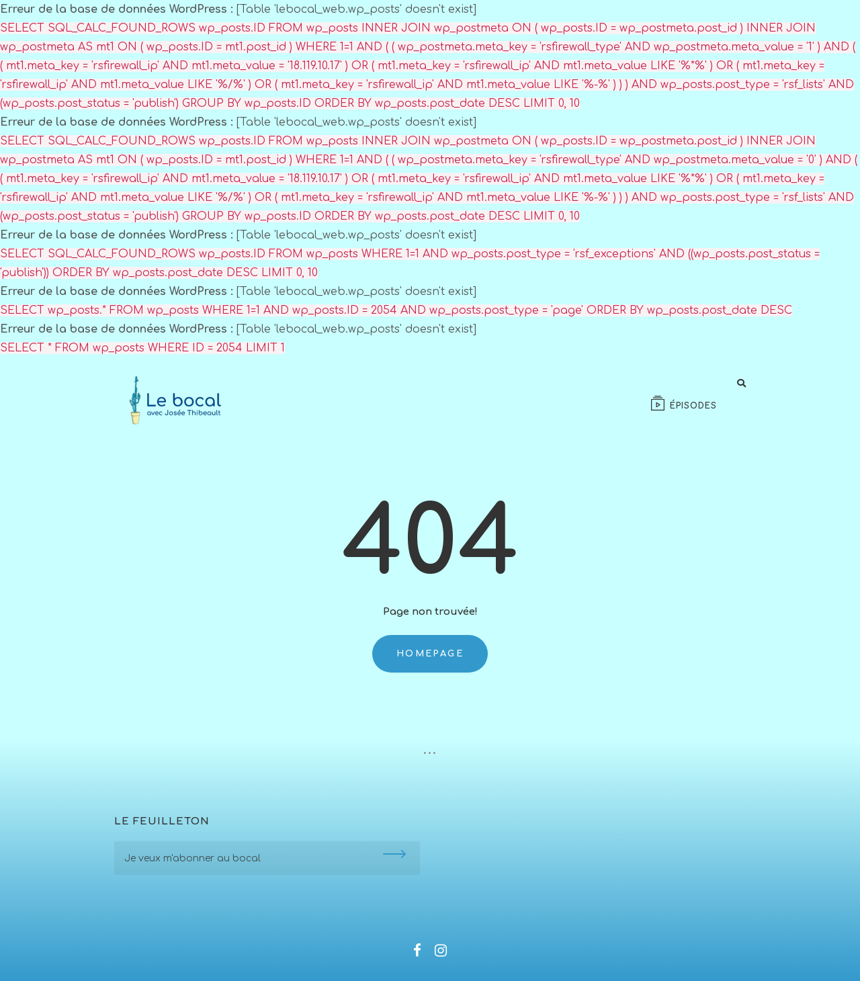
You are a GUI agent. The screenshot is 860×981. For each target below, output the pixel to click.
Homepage (430, 653)
